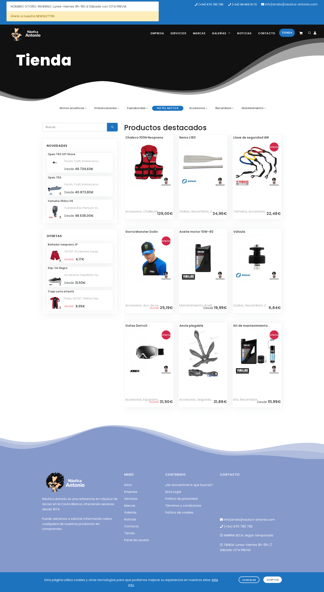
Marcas (199, 33)
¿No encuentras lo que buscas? (189, 485)
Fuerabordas (136, 108)
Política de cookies (179, 512)
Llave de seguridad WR (251, 137)
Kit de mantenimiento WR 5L (255, 325)
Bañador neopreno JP (63, 244)
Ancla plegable (191, 325)
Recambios (223, 108)
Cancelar (249, 580)
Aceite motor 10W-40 (196, 232)
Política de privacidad (181, 499)
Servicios (178, 33)
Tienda (287, 32)
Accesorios (197, 108)
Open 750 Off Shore (61, 154)
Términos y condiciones (183, 505)
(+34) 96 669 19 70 (242, 4)
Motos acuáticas (72, 108)
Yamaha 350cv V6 (60, 201)
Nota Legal (173, 492)
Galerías (221, 33)
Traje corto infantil (61, 291)
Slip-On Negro (57, 268)
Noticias (244, 33)
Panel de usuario (136, 540)
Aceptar (273, 579)
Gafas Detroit (136, 325)
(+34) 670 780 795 (209, 4)
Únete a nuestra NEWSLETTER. (33, 16)
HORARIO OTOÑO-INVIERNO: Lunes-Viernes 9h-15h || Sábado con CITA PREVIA (68, 6)
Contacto (266, 33)
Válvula (239, 232)
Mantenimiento (253, 108)
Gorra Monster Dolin (141, 232)
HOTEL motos (168, 108)
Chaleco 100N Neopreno (144, 137)
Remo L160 (187, 137)
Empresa (157, 33)
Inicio (128, 485)
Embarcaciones (105, 108)
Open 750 (54, 177)
